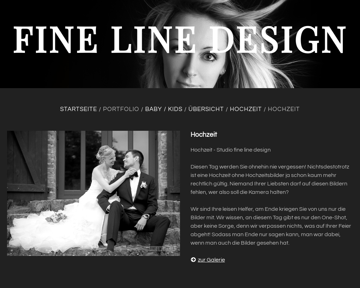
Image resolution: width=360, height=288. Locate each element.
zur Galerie (208, 260)
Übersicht (206, 109)
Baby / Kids (163, 109)
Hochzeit (246, 109)
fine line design (180, 38)
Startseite (78, 109)
